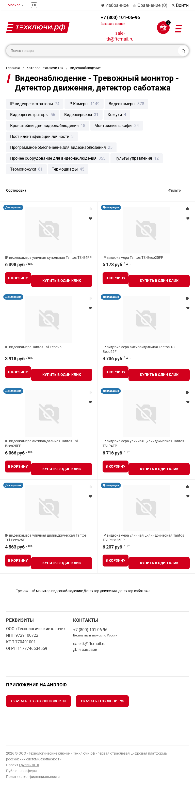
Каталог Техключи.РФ (44, 68)
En (34, 5)
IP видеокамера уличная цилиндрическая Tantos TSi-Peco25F (46, 537)
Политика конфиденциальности (33, 777)
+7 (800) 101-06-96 (120, 20)
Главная (13, 68)
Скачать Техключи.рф (102, 701)
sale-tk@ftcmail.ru (120, 36)
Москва (14, 5)
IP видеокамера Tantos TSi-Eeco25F (34, 347)
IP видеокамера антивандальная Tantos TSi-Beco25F (139, 349)
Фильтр (174, 190)
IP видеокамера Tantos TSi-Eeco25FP (133, 257)
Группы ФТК (29, 765)
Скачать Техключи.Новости (38, 701)
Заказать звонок (113, 24)
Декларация (13, 207)
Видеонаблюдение (85, 68)
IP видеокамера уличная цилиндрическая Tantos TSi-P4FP (143, 443)
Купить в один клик (61, 281)
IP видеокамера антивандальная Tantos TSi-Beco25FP (42, 443)
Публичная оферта (21, 771)
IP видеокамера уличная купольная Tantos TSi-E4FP (48, 257)
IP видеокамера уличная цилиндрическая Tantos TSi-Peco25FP (143, 537)
